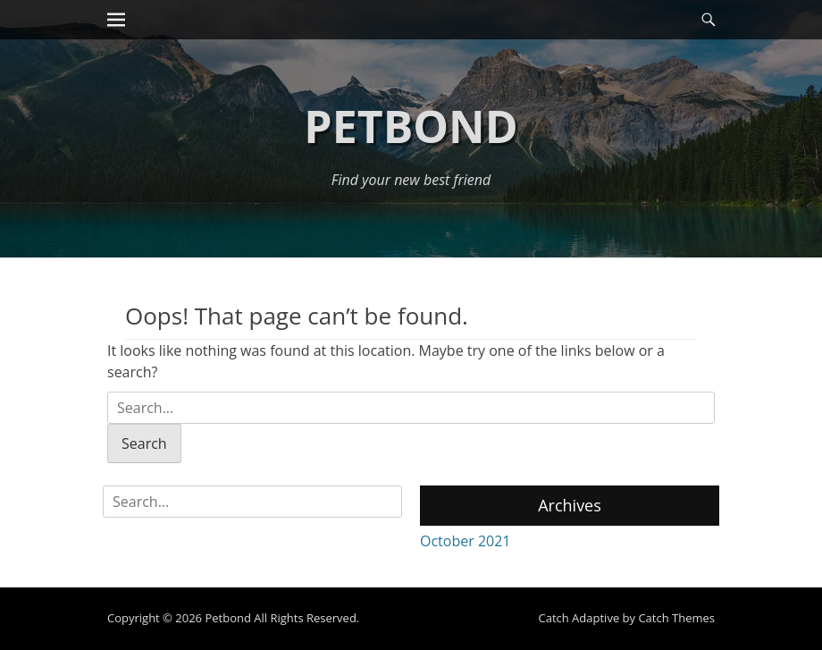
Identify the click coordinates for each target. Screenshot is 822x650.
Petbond (410, 126)
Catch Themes (676, 618)
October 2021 (465, 541)
